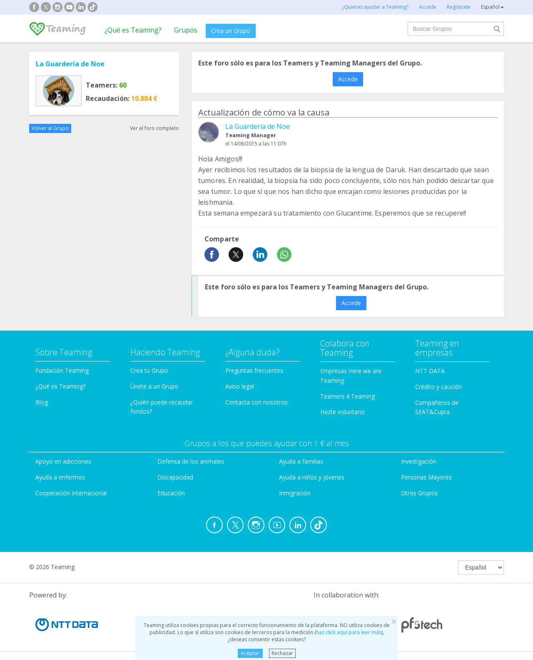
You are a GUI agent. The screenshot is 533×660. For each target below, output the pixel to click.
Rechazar (282, 653)
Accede (348, 79)
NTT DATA (430, 371)
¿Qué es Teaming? (133, 30)
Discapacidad (175, 477)
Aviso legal (239, 386)
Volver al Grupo (50, 128)
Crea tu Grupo (149, 370)
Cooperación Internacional (71, 493)
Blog (41, 402)
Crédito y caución (438, 387)
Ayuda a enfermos (60, 477)
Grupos (185, 30)
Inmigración (295, 493)
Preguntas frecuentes (254, 370)
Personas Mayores (426, 477)
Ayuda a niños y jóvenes (311, 477)
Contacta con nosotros (256, 402)
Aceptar (250, 653)
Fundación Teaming (62, 370)
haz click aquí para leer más (348, 632)
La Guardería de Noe (70, 63)
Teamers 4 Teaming (347, 396)
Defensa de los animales (190, 461)
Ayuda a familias (301, 461)
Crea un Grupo (230, 31)
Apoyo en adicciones (63, 461)
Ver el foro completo (154, 128)
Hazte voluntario (342, 412)
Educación (171, 493)
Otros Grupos (419, 493)
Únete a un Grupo (154, 386)
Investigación (418, 461)
